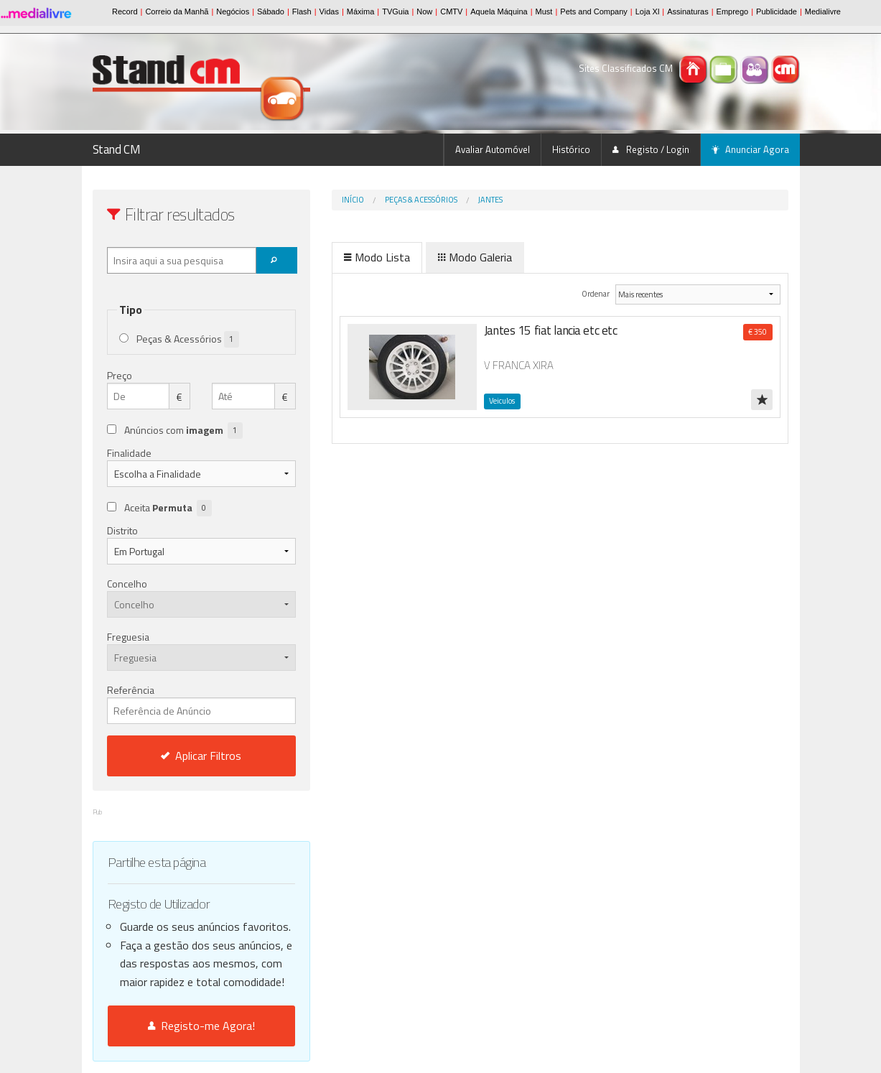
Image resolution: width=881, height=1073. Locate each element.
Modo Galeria (475, 257)
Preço (119, 375)
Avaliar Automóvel (492, 149)
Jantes (490, 199)
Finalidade (129, 452)
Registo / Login (650, 149)
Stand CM (117, 149)
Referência (201, 703)
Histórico (571, 149)
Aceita (168, 508)
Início (353, 199)
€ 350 (757, 332)
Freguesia (128, 636)
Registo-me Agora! (201, 1025)
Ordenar (596, 293)
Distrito (122, 530)
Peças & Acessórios (421, 199)
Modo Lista (377, 257)
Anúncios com (183, 430)
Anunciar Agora (750, 149)
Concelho (127, 583)
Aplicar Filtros (201, 755)
